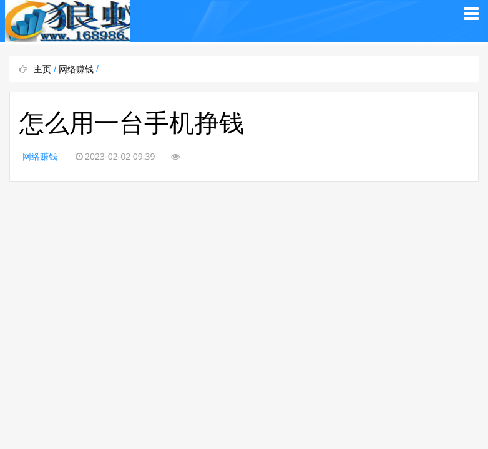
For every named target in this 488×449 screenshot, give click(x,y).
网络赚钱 (76, 69)
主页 (42, 69)
